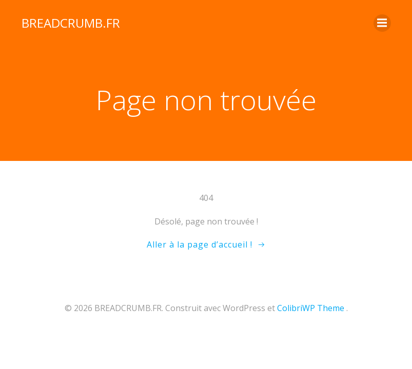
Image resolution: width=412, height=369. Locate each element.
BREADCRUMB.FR (71, 22)
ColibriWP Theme (310, 308)
